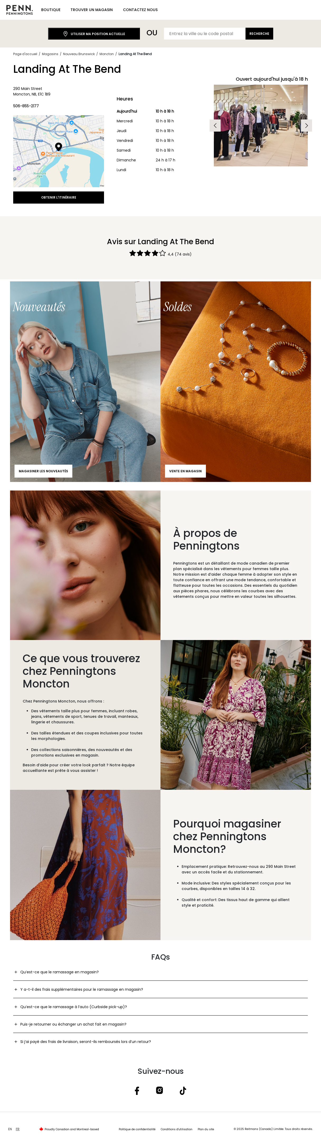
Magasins (50, 54)
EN (10, 1129)
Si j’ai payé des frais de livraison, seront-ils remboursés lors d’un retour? (85, 1041)
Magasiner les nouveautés (43, 471)
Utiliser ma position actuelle (94, 34)
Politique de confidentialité (137, 1129)
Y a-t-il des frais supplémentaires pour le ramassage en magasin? (81, 989)
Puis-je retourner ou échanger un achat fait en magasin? (73, 1024)
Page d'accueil (25, 54)
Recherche (259, 33)
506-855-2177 (26, 106)
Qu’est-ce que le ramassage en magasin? (59, 972)
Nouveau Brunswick (79, 54)
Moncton (107, 54)
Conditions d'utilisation (176, 1129)
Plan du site (206, 1129)
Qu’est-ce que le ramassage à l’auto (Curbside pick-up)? (73, 1006)
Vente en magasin (185, 471)
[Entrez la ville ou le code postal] (205, 34)
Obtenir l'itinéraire (58, 197)
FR (18, 1129)
